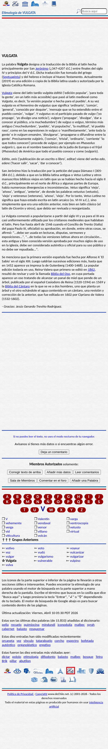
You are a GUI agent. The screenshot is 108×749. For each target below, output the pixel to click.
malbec (80, 625)
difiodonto (48, 657)
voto (41, 548)
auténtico (8, 645)
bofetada (87, 641)
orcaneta (8, 641)
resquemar (37, 629)
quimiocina (31, 625)
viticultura (13, 536)
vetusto (75, 527)
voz (8, 552)
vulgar (10, 556)
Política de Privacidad (20, 694)
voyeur (75, 548)
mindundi (48, 625)
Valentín (43, 519)
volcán (42, 536)
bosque (88, 657)
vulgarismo (45, 556)
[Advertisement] (53, 36)
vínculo (29, 641)
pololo (16, 657)
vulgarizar (77, 556)
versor (42, 527)
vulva (9, 565)
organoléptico (27, 645)
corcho (59, 641)
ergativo (45, 645)
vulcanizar (77, 552)
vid (8, 531)
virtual (74, 531)
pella (5, 625)
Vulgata (7, 93)
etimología (31, 657)
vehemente (13, 523)
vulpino (75, 561)
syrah (90, 625)
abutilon (25, 661)
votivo (10, 548)
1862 (91, 269)
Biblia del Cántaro (17, 286)
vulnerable (45, 561)
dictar (6, 657)
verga (9, 527)
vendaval (44, 523)
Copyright (41, 694)
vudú (41, 552)
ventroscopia (79, 523)
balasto (22, 629)
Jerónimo (41, 68)
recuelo (16, 625)
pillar (13, 661)
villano (42, 531)
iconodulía (64, 625)
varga (74, 519)
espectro (72, 641)
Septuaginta (11, 77)
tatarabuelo (44, 641)
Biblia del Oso (60, 274)
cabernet (8, 629)
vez (19, 641)
